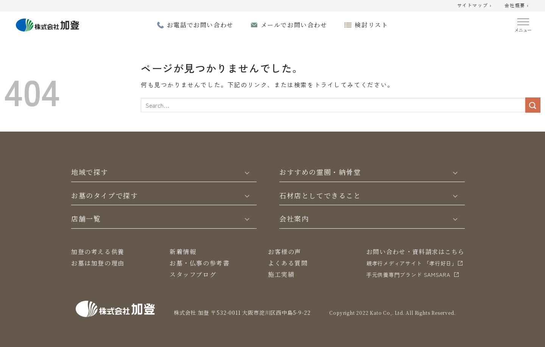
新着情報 (183, 251)
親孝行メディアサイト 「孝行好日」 (411, 263)
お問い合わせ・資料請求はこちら (415, 251)
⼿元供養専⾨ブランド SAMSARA (408, 274)
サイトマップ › (474, 5)
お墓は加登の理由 (98, 263)
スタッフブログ (193, 274)
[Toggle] (247, 172)
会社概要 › (517, 5)
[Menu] (523, 24)
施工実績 (281, 274)
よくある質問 (288, 263)
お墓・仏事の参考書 (199, 263)
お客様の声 (284, 251)
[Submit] (532, 104)
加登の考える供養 (98, 251)
